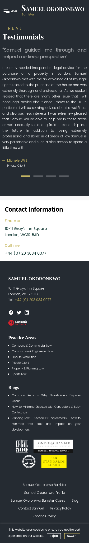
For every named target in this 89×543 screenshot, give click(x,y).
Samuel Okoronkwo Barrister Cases (38, 500)
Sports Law (19, 374)
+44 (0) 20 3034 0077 (25, 253)
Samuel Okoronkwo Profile (44, 492)
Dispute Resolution (24, 357)
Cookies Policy (44, 516)
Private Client (20, 363)
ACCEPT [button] (72, 536)
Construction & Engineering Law (33, 351)
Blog (75, 500)
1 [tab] (25, 176)
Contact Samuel (31, 508)
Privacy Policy (60, 508)
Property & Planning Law (28, 368)
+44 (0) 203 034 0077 (32, 300)
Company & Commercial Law (32, 346)
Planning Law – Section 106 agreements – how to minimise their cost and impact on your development (46, 424)
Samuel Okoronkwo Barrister (44, 485)
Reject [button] (54, 536)
